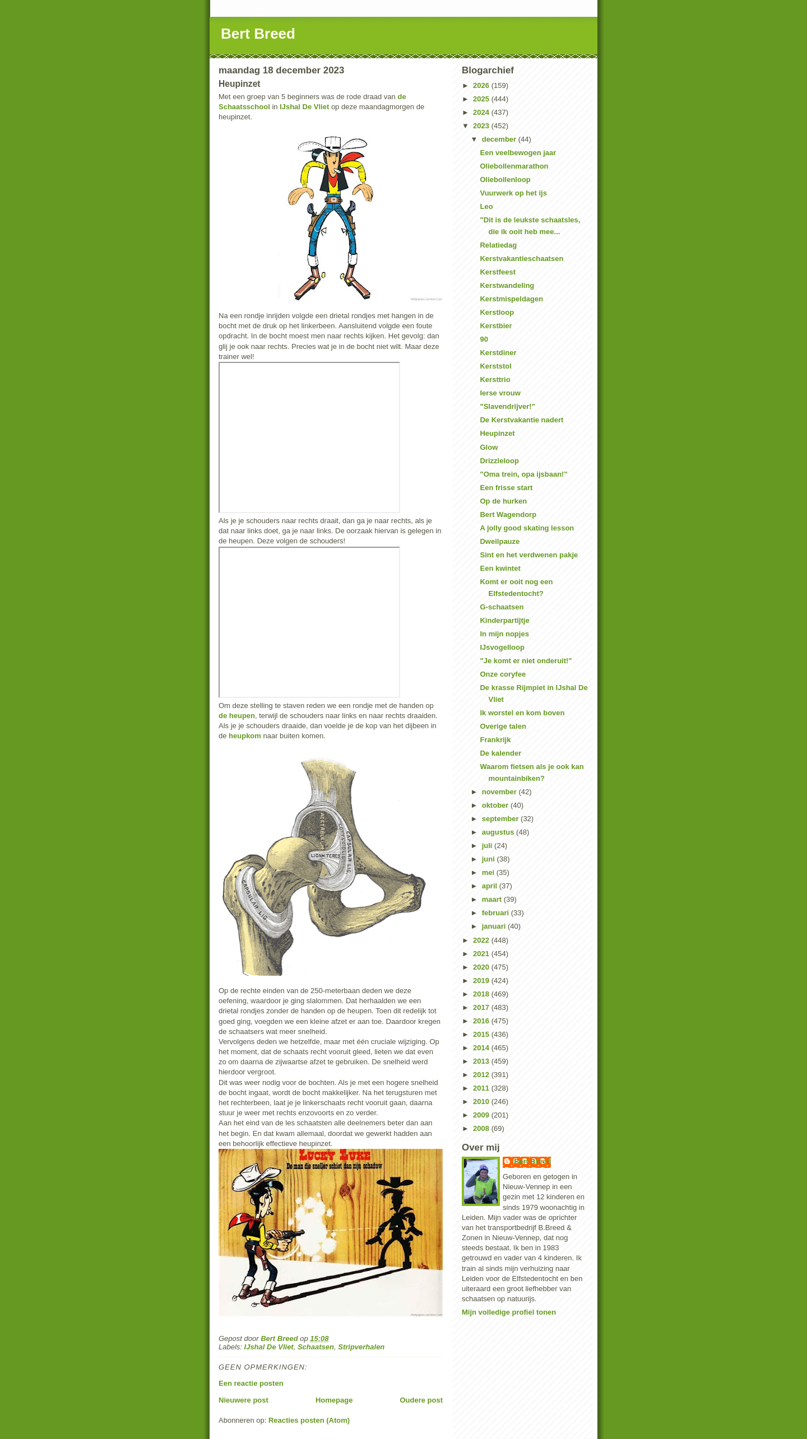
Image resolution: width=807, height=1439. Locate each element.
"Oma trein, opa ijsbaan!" (523, 474)
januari (495, 926)
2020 (482, 967)
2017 (482, 1007)
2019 (482, 980)
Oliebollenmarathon (514, 166)
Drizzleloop (499, 461)
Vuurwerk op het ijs (513, 193)
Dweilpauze (500, 541)
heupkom (245, 736)
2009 (482, 1115)
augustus (499, 832)
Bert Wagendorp (508, 514)
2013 (482, 1061)
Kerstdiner (498, 352)
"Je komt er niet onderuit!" (526, 660)
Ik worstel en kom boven (522, 713)
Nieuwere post (243, 1400)
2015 (482, 1034)
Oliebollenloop (505, 179)
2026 (482, 85)
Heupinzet (497, 433)
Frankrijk (495, 739)
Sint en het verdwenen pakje (529, 555)
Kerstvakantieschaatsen (521, 258)
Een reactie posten (251, 1383)
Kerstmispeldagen (511, 299)
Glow (489, 447)
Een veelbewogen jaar (518, 152)
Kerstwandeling (507, 285)
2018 (482, 994)
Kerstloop (497, 312)
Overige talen (503, 726)
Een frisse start (506, 487)
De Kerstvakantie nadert (521, 420)
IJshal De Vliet (304, 107)
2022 (482, 940)
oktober (496, 805)
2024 (482, 112)
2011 (482, 1088)
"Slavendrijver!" (507, 406)
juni (489, 859)
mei (489, 872)
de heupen (237, 715)
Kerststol (495, 366)
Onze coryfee (503, 674)
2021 (482, 953)
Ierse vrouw (500, 393)
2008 (482, 1128)
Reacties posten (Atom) (309, 1420)
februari (496, 913)
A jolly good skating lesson (527, 528)
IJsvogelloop (502, 647)
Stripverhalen (361, 1347)
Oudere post (421, 1400)
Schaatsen (316, 1347)
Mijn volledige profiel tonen (509, 1312)
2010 (482, 1101)
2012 (482, 1074)
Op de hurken (503, 501)
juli (488, 845)
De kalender (500, 753)
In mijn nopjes (504, 634)
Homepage (334, 1400)
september (501, 818)
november (500, 792)
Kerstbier (496, 326)
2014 (482, 1048)
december (500, 139)
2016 (482, 1021)
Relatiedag (498, 245)
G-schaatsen (501, 607)
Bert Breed (258, 33)
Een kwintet (500, 568)
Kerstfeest (498, 272)
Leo (486, 206)
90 (484, 339)
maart (493, 899)
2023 (482, 126)
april (490, 886)
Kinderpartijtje (504, 620)
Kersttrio (495, 379)
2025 (482, 99)
